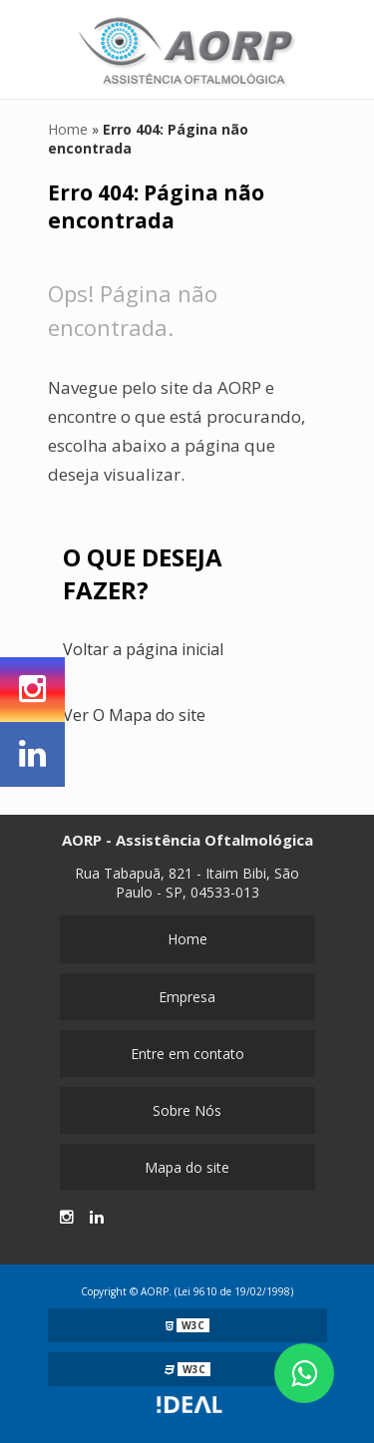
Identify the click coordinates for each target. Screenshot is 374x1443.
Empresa (187, 996)
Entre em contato (187, 1053)
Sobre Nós (187, 1110)
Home (187, 938)
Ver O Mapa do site (134, 715)
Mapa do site (187, 1167)
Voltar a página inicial (143, 649)
